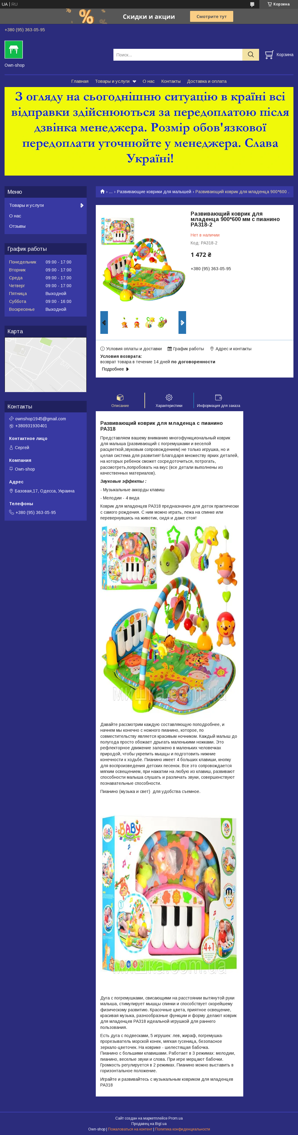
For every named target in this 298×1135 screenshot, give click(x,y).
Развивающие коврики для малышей (154, 191)
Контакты (171, 81)
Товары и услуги (112, 81)
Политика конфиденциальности (182, 1129)
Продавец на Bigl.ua (149, 1124)
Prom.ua (175, 1118)
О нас (149, 81)
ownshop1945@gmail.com (40, 418)
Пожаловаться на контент (130, 1129)
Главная (79, 81)
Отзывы (17, 226)
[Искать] (250, 55)
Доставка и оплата (207, 81)
